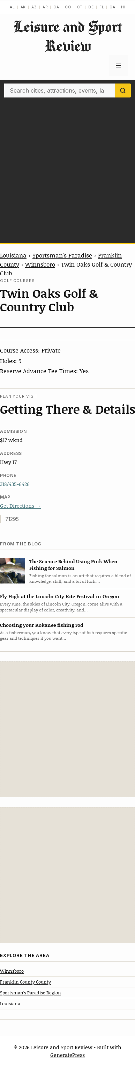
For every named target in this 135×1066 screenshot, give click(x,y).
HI (123, 7)
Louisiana (13, 255)
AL (12, 7)
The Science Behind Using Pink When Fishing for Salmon (73, 565)
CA (56, 7)
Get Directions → (20, 505)
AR (45, 7)
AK (23, 7)
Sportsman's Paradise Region (30, 992)
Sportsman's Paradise (62, 255)
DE (91, 7)
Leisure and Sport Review (67, 36)
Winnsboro (40, 264)
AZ (34, 7)
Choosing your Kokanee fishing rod (41, 625)
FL (101, 7)
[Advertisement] (67, 168)
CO (68, 7)
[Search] (123, 90)
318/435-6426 (15, 484)
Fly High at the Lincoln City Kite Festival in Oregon (59, 596)
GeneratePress (67, 1055)
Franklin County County (25, 982)
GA (112, 7)
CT (80, 7)
